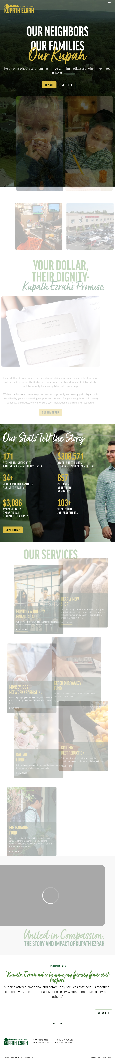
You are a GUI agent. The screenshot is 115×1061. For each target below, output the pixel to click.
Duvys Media (106, 1057)
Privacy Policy (31, 1057)
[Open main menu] (109, 3)
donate (49, 84)
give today (13, 530)
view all (103, 1013)
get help (67, 84)
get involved (49, 412)
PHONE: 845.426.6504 (64, 1039)
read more (23, 629)
